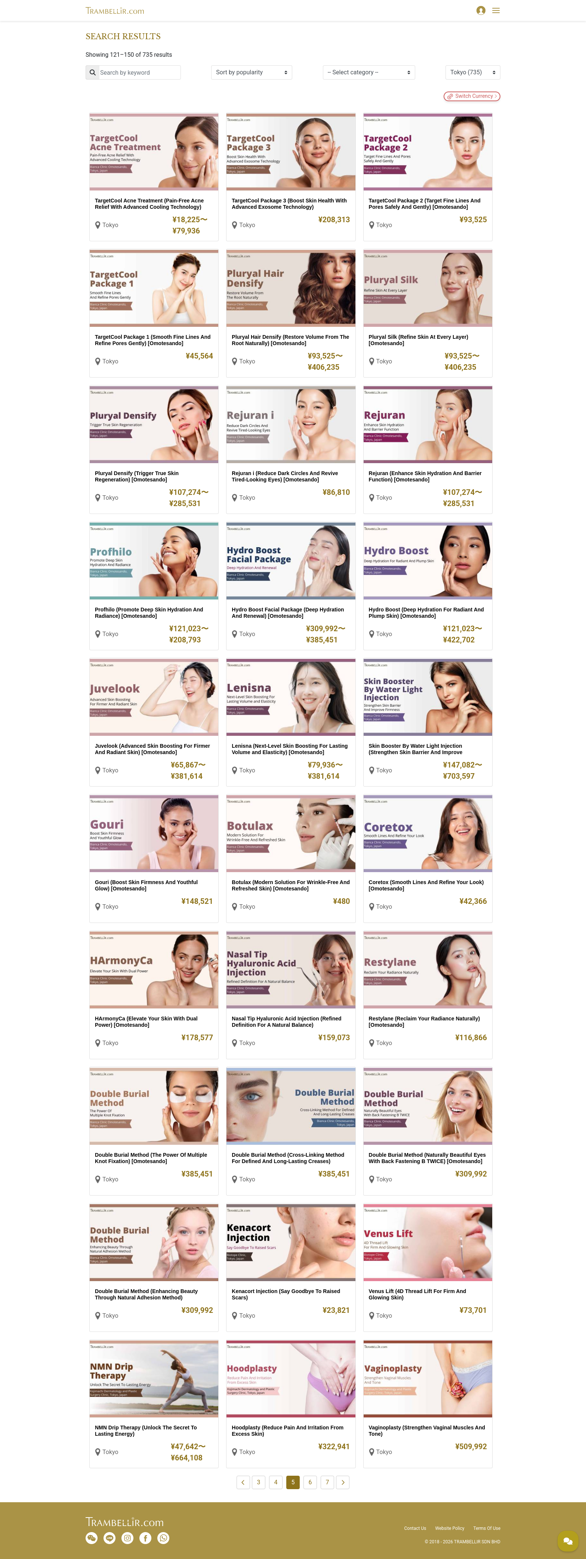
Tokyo (110, 225)
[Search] (133, 72)
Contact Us (415, 1528)
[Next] (343, 1482)
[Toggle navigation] (495, 10)
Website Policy (449, 1528)
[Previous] (243, 1482)
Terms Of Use (487, 1528)
